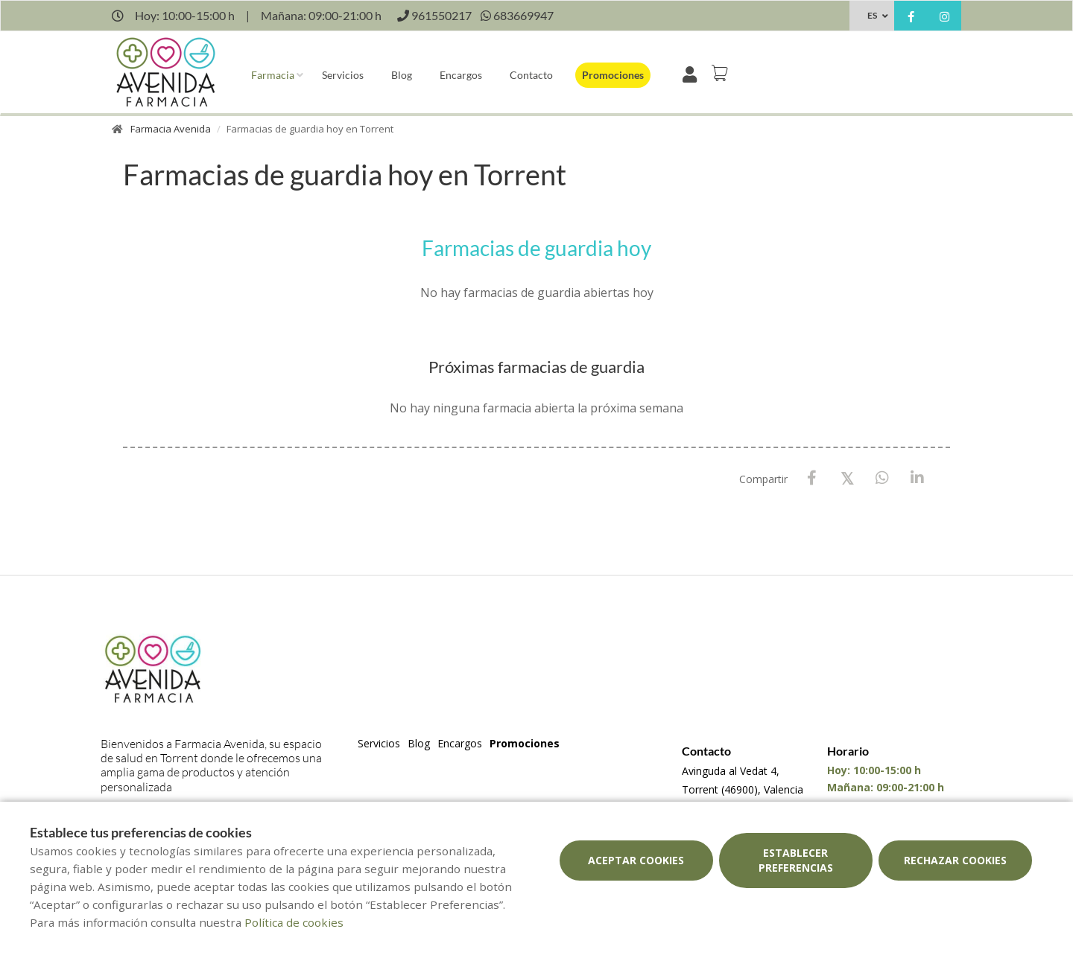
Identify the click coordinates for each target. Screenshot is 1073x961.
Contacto (531, 74)
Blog (401, 74)
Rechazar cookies (955, 860)
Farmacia (272, 74)
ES (872, 15)
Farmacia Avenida (170, 128)
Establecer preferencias (796, 860)
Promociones (613, 74)
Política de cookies (294, 922)
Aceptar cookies (636, 860)
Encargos (461, 74)
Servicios (343, 74)
